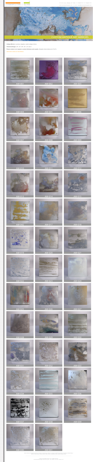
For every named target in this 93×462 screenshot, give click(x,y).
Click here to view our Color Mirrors (15, 51)
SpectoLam (45, 453)
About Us (28, 453)
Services (36, 453)
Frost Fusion (60, 453)
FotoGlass (65, 453)
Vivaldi (56, 453)
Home (25, 453)
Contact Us (40, 453)
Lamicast (52, 453)
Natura (49, 453)
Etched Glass (70, 453)
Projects (32, 453)
